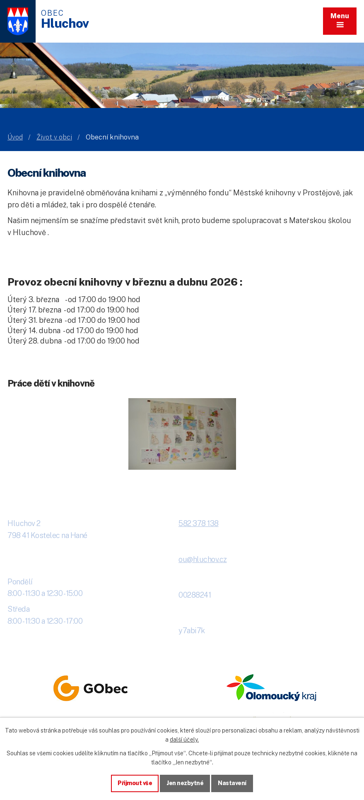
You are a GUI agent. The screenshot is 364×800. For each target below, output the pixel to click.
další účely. (184, 739)
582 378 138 (198, 523)
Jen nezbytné (184, 783)
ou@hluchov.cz (202, 559)
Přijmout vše (135, 783)
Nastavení (232, 783)
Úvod (15, 137)
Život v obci (54, 137)
